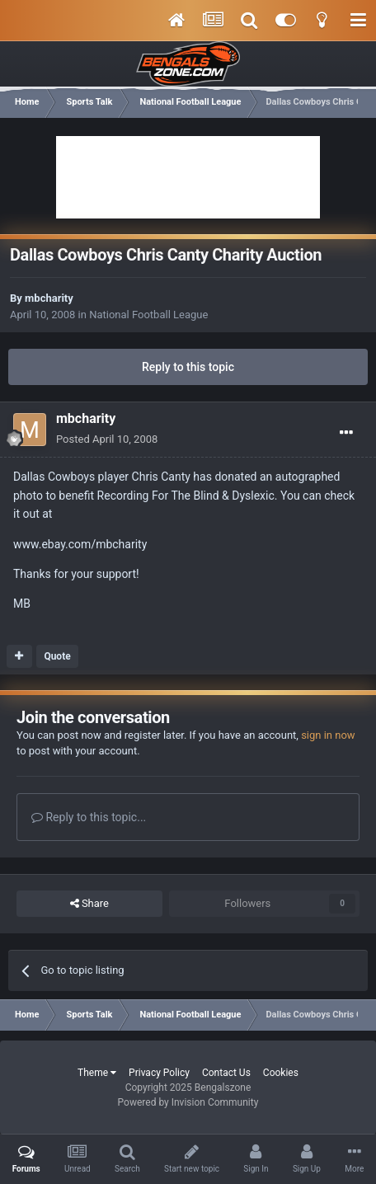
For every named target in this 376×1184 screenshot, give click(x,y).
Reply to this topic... (88, 817)
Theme (97, 1072)
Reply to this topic (188, 367)
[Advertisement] (188, 177)
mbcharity (49, 298)
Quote (57, 656)
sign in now (328, 735)
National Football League (148, 314)
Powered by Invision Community (188, 1102)
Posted (106, 439)
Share (89, 903)
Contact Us (226, 1072)
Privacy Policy (159, 1072)
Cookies (280, 1072)
